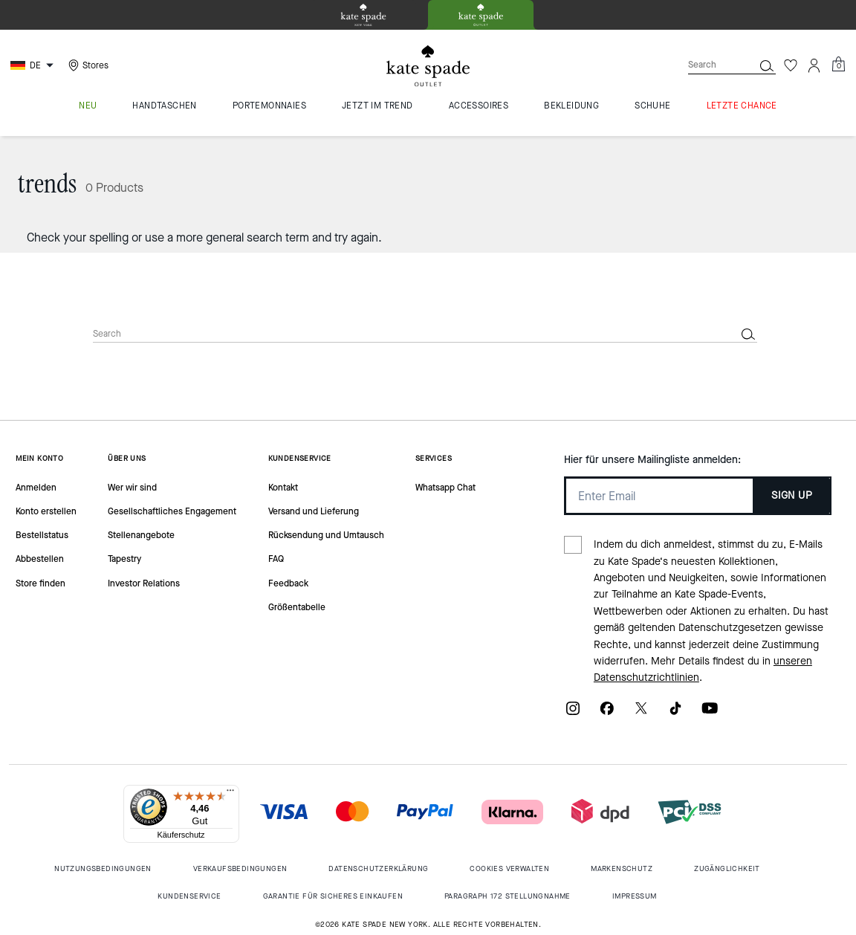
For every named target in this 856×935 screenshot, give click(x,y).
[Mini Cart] (838, 64)
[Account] (814, 65)
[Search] (709, 65)
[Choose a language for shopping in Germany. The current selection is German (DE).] (34, 65)
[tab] (363, 15)
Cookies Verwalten (509, 868)
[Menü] (230, 794)
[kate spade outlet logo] (428, 66)
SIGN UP (791, 495)
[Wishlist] (791, 65)
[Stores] (86, 65)
